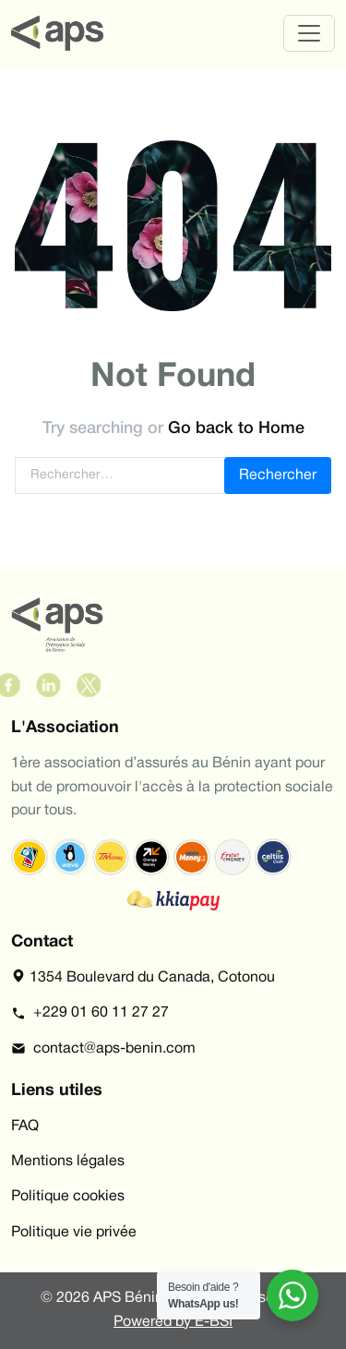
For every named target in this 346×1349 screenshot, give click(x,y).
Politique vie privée (74, 1232)
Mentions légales (68, 1161)
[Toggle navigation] (309, 33)
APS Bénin (128, 1298)
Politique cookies (68, 1196)
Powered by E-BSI (173, 1322)
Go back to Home (236, 428)
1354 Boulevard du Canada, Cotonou (143, 976)
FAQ (25, 1126)
